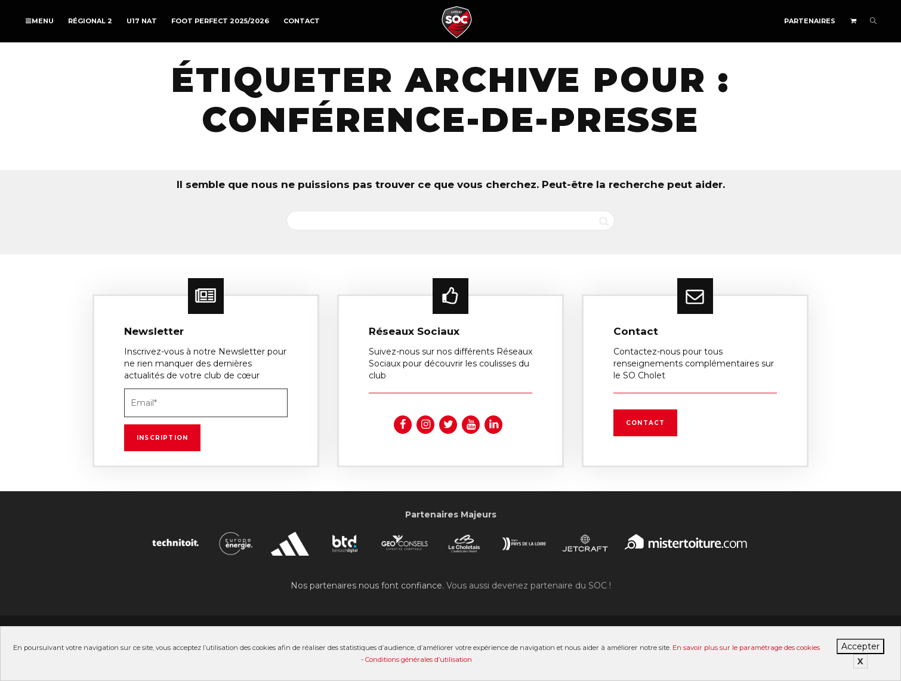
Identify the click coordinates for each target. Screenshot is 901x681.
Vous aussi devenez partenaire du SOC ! (528, 585)
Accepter (860, 646)
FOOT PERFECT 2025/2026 (220, 21)
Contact (301, 21)
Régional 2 (90, 21)
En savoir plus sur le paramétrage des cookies (746, 647)
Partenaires (809, 21)
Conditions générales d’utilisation (418, 659)
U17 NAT (141, 21)
